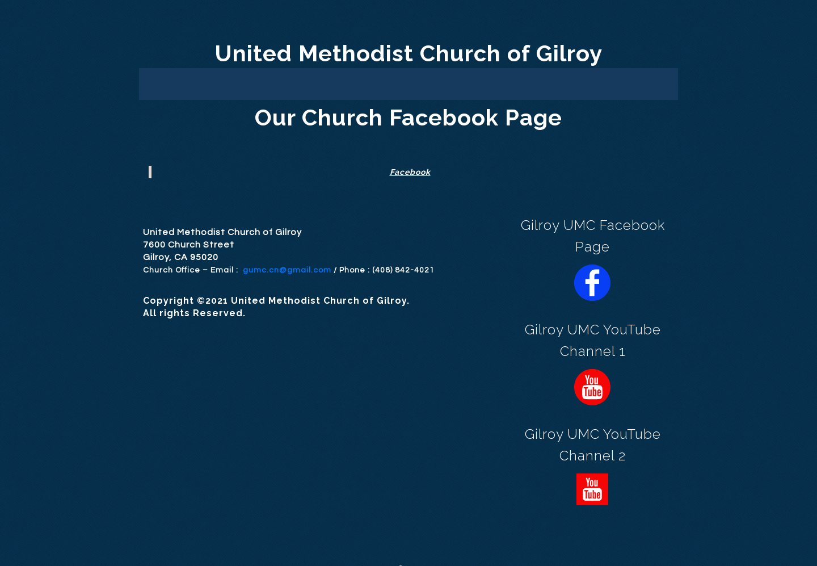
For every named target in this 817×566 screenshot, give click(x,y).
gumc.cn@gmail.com (287, 270)
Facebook (410, 172)
